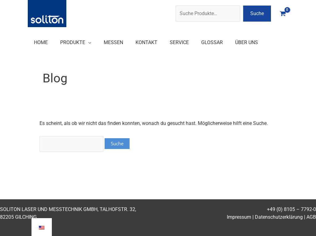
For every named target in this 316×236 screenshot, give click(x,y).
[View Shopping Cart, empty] (282, 13)
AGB (311, 217)
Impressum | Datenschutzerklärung (265, 217)
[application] (88, 42)
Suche (257, 13)
